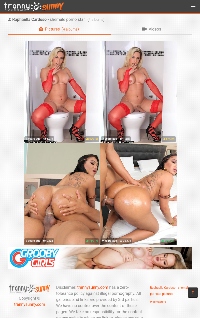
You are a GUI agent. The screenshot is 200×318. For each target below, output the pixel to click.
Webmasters (158, 301)
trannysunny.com (29, 304)
